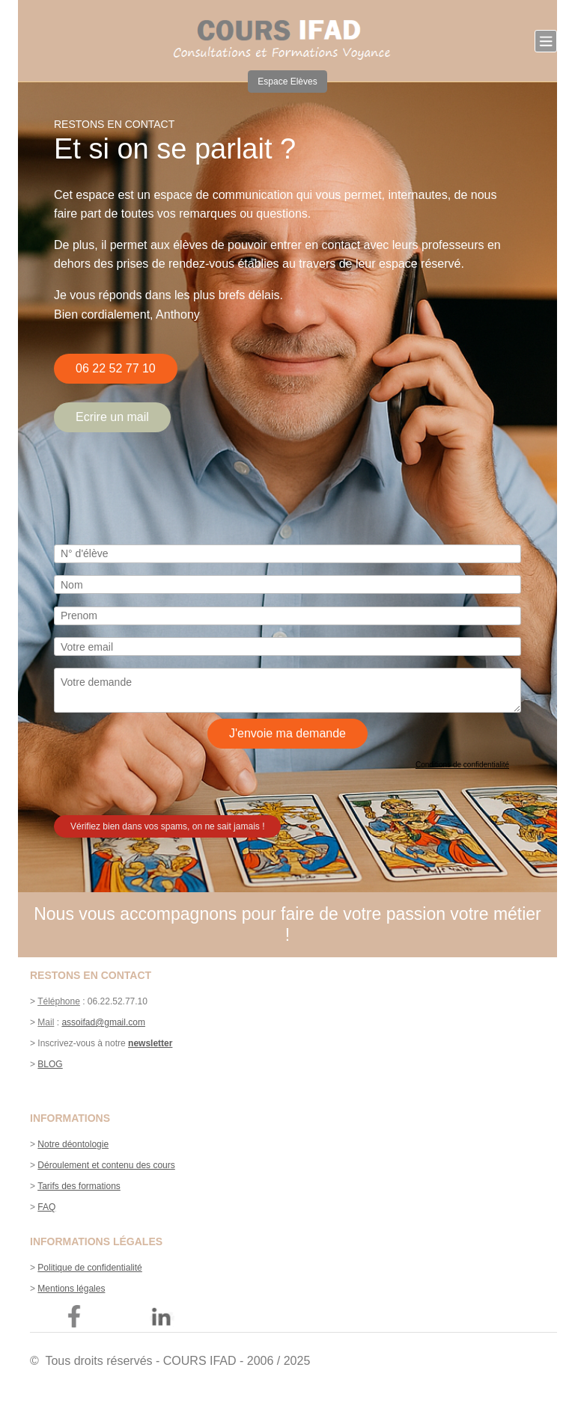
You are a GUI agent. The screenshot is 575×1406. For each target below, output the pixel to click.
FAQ (46, 1207)
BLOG (49, 1064)
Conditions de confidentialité (462, 765)
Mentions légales (71, 1288)
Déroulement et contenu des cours (105, 1165)
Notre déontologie (73, 1144)
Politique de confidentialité (89, 1267)
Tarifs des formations (79, 1186)
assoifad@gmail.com (103, 1022)
